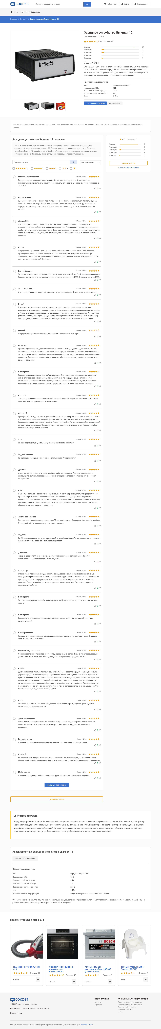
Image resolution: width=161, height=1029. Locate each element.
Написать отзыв (128, 163)
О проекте (98, 1005)
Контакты (97, 1002)
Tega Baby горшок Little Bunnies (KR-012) (132, 968)
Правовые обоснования (127, 1007)
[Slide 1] (31, 106)
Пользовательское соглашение (130, 1002)
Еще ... (120, 1012)
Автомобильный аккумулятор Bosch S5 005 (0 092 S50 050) (98, 969)
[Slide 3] (60, 106)
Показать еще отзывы (57, 785)
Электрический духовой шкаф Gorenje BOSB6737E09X (61, 969)
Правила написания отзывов (128, 167)
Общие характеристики (25, 858)
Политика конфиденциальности (130, 1005)
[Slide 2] (47, 106)
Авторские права (86, 1025)
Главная (14, 12)
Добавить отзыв (57, 799)
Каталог (23, 12)
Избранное (114, 103)
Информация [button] (34, 12)
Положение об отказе (126, 1009)
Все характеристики (95, 103)
